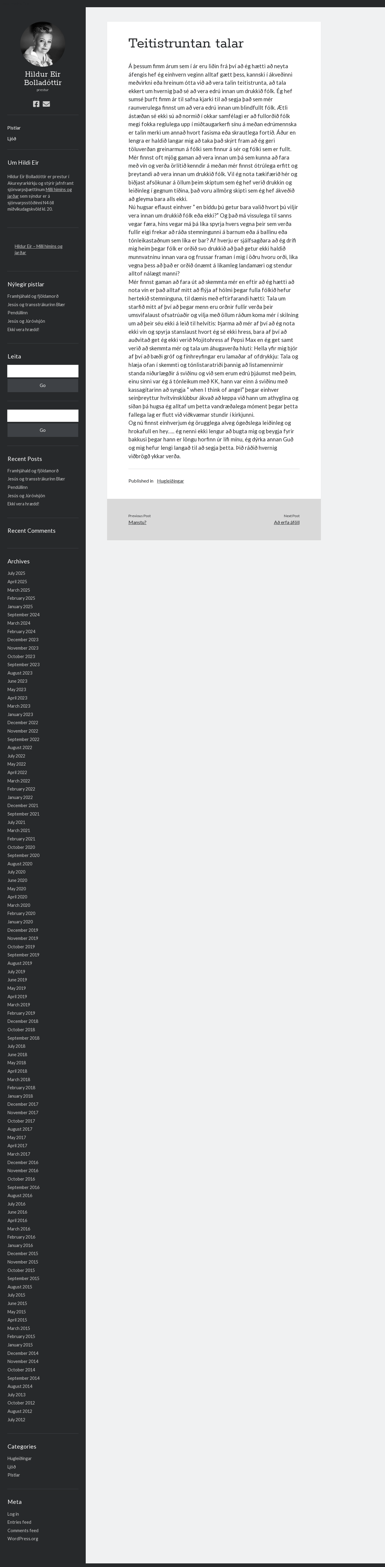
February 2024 (21, 631)
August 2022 (20, 747)
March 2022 (19, 780)
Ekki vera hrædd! (23, 329)
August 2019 (20, 963)
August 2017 (20, 1129)
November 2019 (23, 938)
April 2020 (17, 896)
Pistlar (14, 127)
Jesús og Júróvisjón (26, 321)
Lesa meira (11, 3)
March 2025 (19, 590)
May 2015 (17, 1311)
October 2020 (21, 847)
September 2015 (23, 1278)
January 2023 (20, 714)
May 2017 (17, 1137)
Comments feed (23, 1530)
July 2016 (16, 1203)
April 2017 (17, 1145)
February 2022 (21, 788)
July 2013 (16, 1394)
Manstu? (137, 522)
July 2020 (16, 871)
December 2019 (23, 930)
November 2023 (23, 648)
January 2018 (20, 1096)
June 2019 (17, 979)
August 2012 (20, 1411)
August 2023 (20, 672)
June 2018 (17, 1054)
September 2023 (23, 664)
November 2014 (23, 1361)
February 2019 (21, 1013)
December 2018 (23, 1021)
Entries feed (19, 1522)
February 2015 (21, 1336)
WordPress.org (23, 1538)
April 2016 (17, 1220)
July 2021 (16, 822)
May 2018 (17, 1062)
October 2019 (21, 946)
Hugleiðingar (20, 1458)
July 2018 (16, 1046)
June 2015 (17, 1303)
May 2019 (17, 988)
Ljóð (11, 138)
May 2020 (17, 888)
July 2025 (16, 573)
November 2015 (23, 1261)
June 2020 (17, 880)
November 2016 (23, 1170)
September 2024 (23, 614)
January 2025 (20, 606)
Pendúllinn (18, 312)
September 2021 (23, 813)
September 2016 (23, 1187)
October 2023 (21, 656)
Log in (13, 1514)
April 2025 (17, 581)
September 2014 (23, 1378)
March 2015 (19, 1328)
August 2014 (20, 1386)
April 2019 (17, 996)
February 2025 (21, 598)
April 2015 (17, 1319)
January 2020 (20, 921)
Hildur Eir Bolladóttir (43, 79)
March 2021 (19, 830)
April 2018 (17, 1071)
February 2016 (21, 1236)
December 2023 (23, 639)
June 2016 (17, 1212)
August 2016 (20, 1195)
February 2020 (21, 913)
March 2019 (19, 1004)
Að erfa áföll (287, 522)
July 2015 (16, 1294)
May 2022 (17, 764)
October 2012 (21, 1402)
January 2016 (20, 1245)
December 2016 (23, 1162)
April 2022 (17, 772)
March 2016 (19, 1228)
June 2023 (17, 681)
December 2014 (23, 1353)
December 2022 (23, 722)
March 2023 (19, 706)
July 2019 (16, 971)
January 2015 (20, 1344)
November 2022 (23, 730)
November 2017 (23, 1112)
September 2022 (23, 739)
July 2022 (16, 755)
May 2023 (17, 689)
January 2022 (20, 797)
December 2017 (23, 1104)
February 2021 (21, 838)
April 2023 (17, 697)
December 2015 (23, 1253)
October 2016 (21, 1178)
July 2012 (16, 1419)
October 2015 (21, 1270)
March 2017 (19, 1154)
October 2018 (21, 1029)
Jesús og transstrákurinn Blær (36, 304)
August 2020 (20, 863)
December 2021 (23, 805)
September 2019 (23, 954)
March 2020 (19, 905)
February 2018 (21, 1087)
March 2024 (19, 623)
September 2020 (23, 855)
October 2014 (21, 1369)
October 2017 (21, 1120)
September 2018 (23, 1038)
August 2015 (20, 1286)
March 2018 (19, 1079)
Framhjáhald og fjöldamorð (33, 296)
